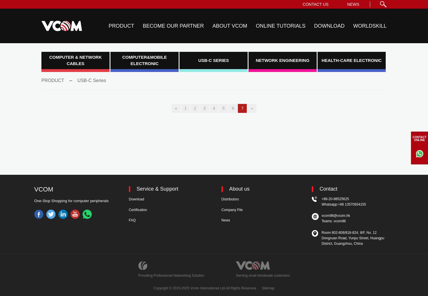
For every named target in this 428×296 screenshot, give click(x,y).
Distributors (230, 199)
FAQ (132, 220)
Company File (232, 210)
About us (239, 189)
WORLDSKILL (370, 26)
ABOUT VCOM (230, 26)
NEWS (353, 4)
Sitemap (268, 288)
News (225, 220)
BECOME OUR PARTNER (173, 26)
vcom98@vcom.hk (336, 216)
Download (136, 199)
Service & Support (157, 189)
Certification (138, 210)
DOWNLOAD (329, 26)
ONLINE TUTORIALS (280, 26)
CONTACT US (315, 4)
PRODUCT (121, 26)
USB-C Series (91, 80)
